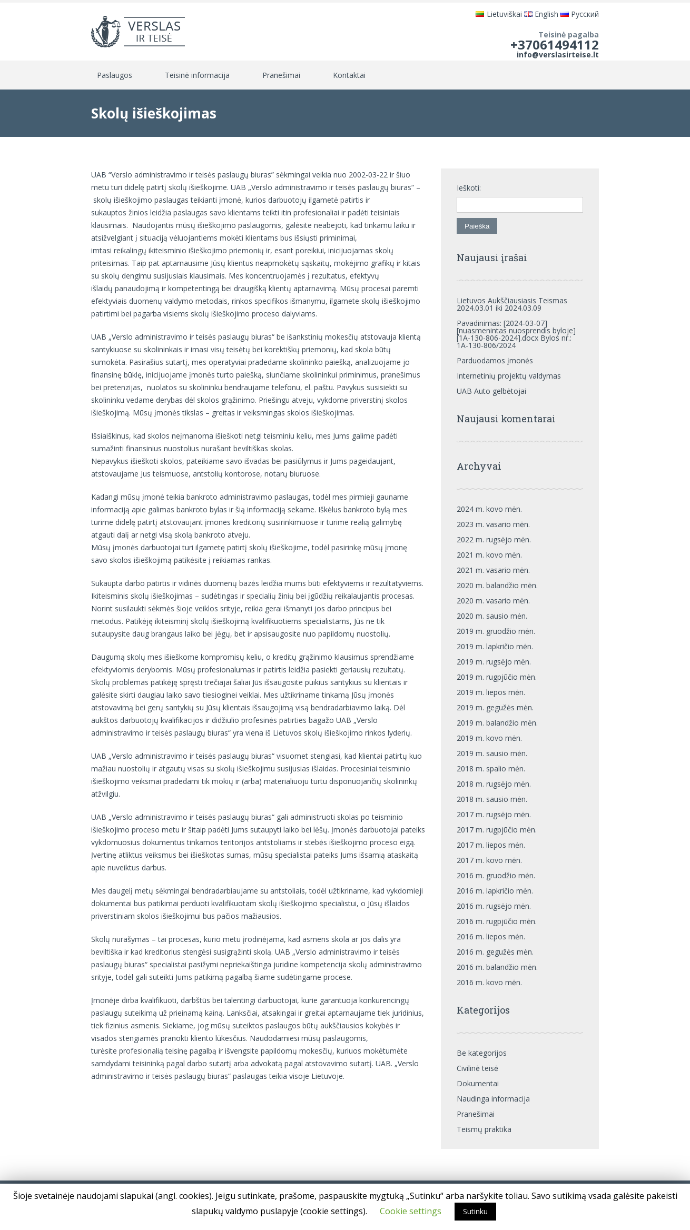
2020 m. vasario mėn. (493, 601)
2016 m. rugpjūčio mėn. (497, 921)
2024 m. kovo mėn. (489, 509)
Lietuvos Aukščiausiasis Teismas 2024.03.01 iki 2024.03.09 (512, 304)
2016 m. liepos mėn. (491, 936)
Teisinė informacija (197, 75)
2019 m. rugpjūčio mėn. (497, 677)
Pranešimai (281, 75)
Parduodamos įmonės (495, 360)
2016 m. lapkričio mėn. (495, 891)
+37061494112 (554, 44)
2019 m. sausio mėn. (492, 753)
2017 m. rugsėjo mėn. (494, 814)
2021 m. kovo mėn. (489, 555)
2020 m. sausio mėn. (492, 616)
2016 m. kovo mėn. (489, 982)
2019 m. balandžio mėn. (497, 723)
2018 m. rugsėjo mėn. (494, 784)
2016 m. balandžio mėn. (497, 967)
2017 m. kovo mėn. (489, 860)
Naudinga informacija (493, 1099)
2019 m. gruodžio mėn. (496, 631)
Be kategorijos (482, 1053)
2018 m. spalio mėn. (491, 768)
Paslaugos (114, 75)
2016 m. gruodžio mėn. (496, 875)
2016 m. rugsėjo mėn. (494, 906)
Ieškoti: (469, 188)
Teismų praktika (484, 1129)
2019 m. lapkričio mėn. (495, 646)
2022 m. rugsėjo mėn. (494, 539)
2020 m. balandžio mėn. (497, 585)
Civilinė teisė (477, 1068)
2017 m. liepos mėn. (491, 845)
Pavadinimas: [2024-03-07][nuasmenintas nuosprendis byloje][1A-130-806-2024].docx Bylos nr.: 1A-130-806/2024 (516, 334)
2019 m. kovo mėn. (489, 738)
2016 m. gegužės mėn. (495, 952)
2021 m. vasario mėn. (493, 570)
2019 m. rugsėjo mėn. (494, 662)
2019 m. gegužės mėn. (495, 707)
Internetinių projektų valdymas (509, 376)
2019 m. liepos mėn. (491, 692)
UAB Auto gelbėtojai (491, 391)
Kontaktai (349, 75)
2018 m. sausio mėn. (492, 799)
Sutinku (475, 1211)
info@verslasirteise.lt (558, 54)
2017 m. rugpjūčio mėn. (497, 830)
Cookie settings (410, 1211)
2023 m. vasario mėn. (493, 524)
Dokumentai (478, 1083)
